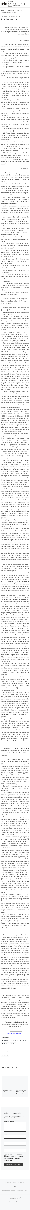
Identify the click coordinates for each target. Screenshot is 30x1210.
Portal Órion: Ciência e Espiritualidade (16, 1197)
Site (6, 1148)
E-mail (7, 1141)
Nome (7, 1134)
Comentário (9, 1121)
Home (2, 10)
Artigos (7, 10)
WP (12, 1201)
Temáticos (12, 10)
